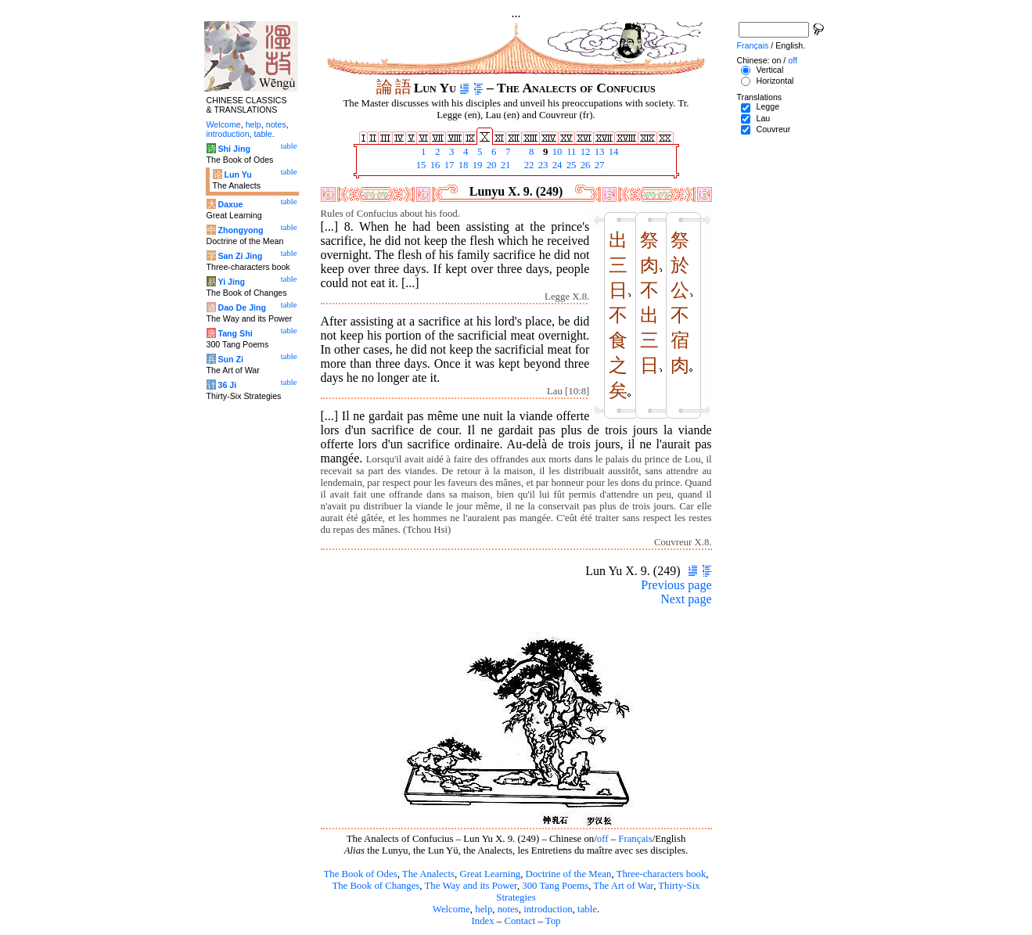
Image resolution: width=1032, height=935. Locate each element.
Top (553, 920)
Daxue (230, 204)
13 (598, 151)
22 (528, 165)
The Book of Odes (360, 873)
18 (462, 165)
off (603, 838)
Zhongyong (240, 230)
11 (570, 151)
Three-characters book (662, 873)
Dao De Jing (242, 307)
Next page (685, 599)
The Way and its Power (471, 885)
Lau (763, 118)
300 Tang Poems (555, 885)
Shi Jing (234, 148)
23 (542, 165)
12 (584, 151)
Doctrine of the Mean (569, 873)
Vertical (769, 69)
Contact (519, 920)
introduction (548, 909)
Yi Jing (231, 281)
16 (434, 165)
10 (556, 151)
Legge (767, 106)
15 (420, 165)
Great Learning (489, 873)
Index (482, 920)
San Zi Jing (240, 256)
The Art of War (623, 885)
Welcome (451, 909)
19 (476, 165)
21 (504, 165)
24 (556, 165)
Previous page (676, 585)
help (483, 909)
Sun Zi (230, 359)
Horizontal (774, 80)
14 (612, 151)
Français (635, 838)
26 (584, 165)
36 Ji (227, 385)
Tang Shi (235, 333)
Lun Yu (237, 174)
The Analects (428, 873)
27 (598, 165)
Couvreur (773, 129)
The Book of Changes (375, 885)
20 (490, 165)
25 (570, 165)
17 (448, 165)
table (587, 909)
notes (508, 909)
